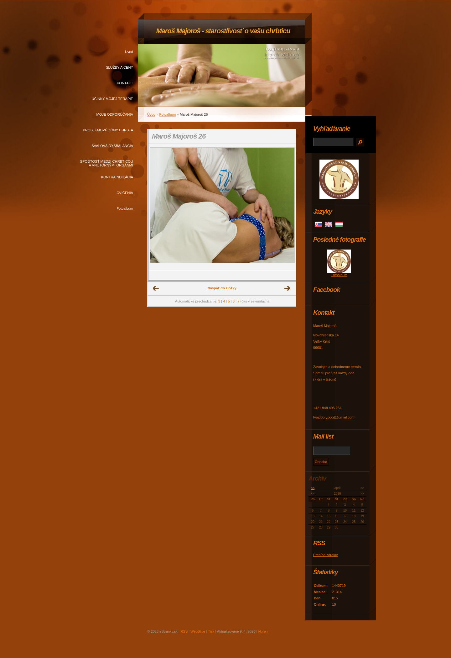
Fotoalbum (125, 208)
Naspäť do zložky (221, 288)
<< (313, 488)
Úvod (129, 52)
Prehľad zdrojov (325, 555)
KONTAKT (125, 83)
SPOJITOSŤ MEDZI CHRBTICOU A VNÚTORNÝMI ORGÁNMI (106, 163)
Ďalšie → (287, 288)
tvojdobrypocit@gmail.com (333, 417)
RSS (184, 631)
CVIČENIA (125, 193)
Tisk (211, 631)
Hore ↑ (263, 631)
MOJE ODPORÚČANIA (114, 114)
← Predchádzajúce (156, 288)
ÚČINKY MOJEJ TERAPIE (112, 99)
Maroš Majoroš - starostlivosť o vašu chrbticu (223, 31)
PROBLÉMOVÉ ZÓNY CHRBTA (108, 130)
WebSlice (197, 631)
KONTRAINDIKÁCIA (117, 177)
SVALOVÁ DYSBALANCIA (112, 146)
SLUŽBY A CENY (119, 67)
